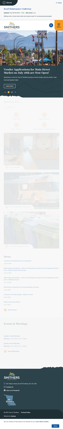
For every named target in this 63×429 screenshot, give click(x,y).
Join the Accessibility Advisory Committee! (17, 261)
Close (55, 426)
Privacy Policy (25, 412)
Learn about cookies (42, 421)
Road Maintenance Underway (17, 9)
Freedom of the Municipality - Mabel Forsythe (18, 294)
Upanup (13, 416)
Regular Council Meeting (12, 336)
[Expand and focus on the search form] (51, 25)
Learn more (9, 86)
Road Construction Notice (12, 302)
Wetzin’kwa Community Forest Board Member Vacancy (21, 287)
